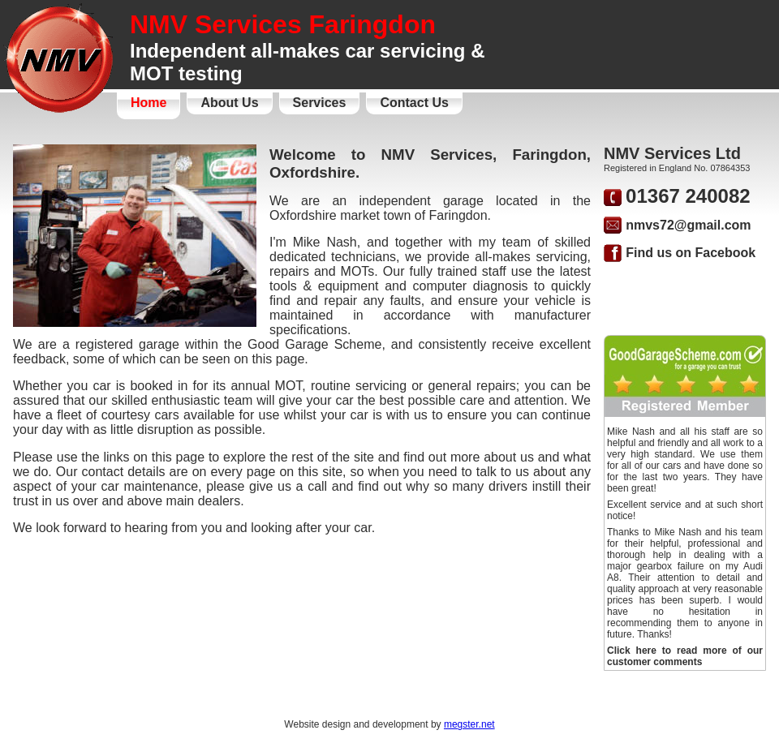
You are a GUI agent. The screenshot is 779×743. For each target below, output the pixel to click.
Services (319, 103)
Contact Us (414, 103)
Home (148, 103)
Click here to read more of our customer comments (685, 656)
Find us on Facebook (690, 253)
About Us (229, 103)
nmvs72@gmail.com (688, 225)
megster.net (469, 724)
